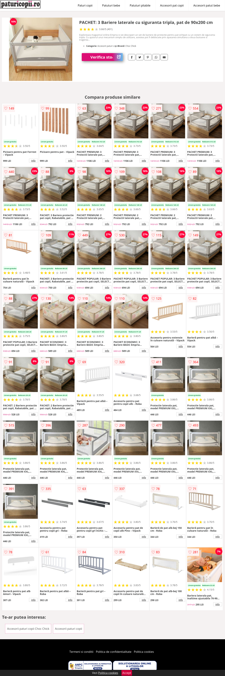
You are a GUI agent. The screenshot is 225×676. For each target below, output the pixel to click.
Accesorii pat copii (172, 5)
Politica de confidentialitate (113, 652)
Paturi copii (85, 5)
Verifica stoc (106, 57)
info (33, 160)
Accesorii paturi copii (68, 629)
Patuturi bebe (111, 5)
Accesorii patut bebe (206, 5)
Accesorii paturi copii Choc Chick (28, 629)
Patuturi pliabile (140, 5)
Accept (126, 673)
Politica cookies (144, 652)
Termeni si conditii (81, 652)
